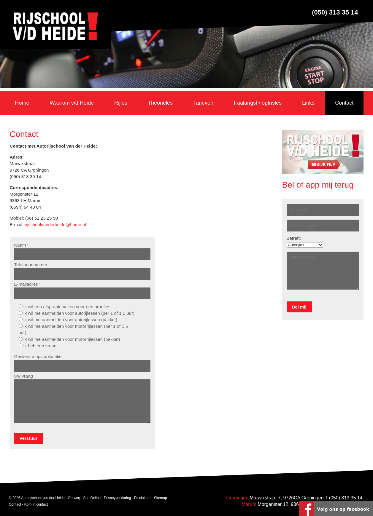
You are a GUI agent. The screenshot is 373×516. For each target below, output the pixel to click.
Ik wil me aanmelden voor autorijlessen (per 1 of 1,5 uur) (78, 313)
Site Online (92, 498)
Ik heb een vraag (40, 345)
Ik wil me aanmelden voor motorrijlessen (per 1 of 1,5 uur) (73, 329)
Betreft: (294, 238)
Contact (15, 504)
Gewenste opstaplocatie (38, 356)
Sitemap (160, 498)
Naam (21, 244)
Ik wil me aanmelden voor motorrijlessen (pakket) (71, 339)
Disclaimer (142, 498)
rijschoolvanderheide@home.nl (55, 224)
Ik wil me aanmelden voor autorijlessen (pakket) (70, 319)
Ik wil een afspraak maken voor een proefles (67, 306)
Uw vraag (23, 375)
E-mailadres (27, 284)
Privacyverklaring (117, 498)
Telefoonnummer (30, 264)
